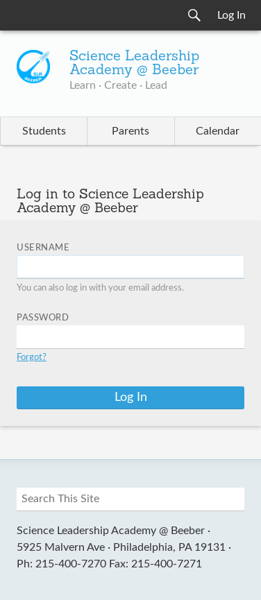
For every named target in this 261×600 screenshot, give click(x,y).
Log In (231, 15)
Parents (130, 131)
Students (44, 131)
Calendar (217, 131)
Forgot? (32, 357)
